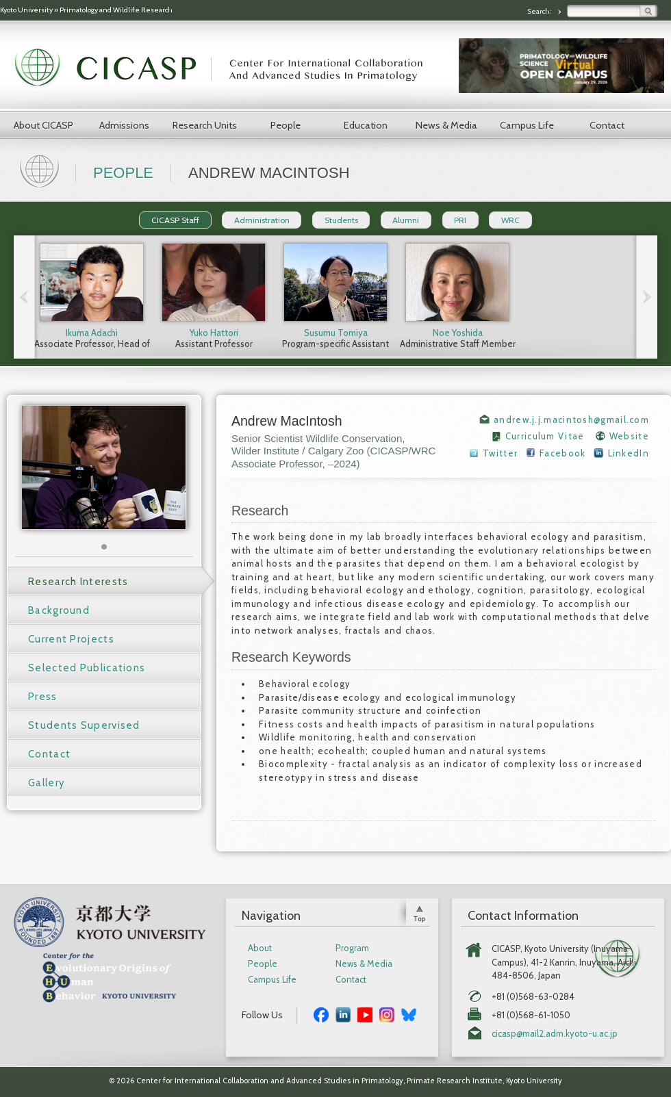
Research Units (205, 125)
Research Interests (78, 582)
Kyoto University (26, 9)
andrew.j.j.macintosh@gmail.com (571, 419)
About (260, 948)
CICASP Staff (175, 220)
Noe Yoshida (458, 332)
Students (341, 220)
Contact (607, 125)
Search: (540, 11)
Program (352, 948)
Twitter (500, 453)
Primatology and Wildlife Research (116, 9)
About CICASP (43, 125)
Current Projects (71, 639)
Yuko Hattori (214, 332)
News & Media (446, 125)
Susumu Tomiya (336, 332)
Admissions (124, 125)
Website (629, 435)
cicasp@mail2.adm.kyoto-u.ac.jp (555, 1034)
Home (41, 169)
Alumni (405, 220)
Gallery (46, 783)
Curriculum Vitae (545, 435)
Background (59, 610)
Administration (262, 220)
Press (43, 697)
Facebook (562, 453)
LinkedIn (628, 453)
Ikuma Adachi (92, 332)
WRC (510, 220)
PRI (460, 220)
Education (366, 125)
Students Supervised (84, 725)
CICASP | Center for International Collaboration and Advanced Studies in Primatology (226, 68)
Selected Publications (86, 668)
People (285, 125)
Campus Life (527, 125)
